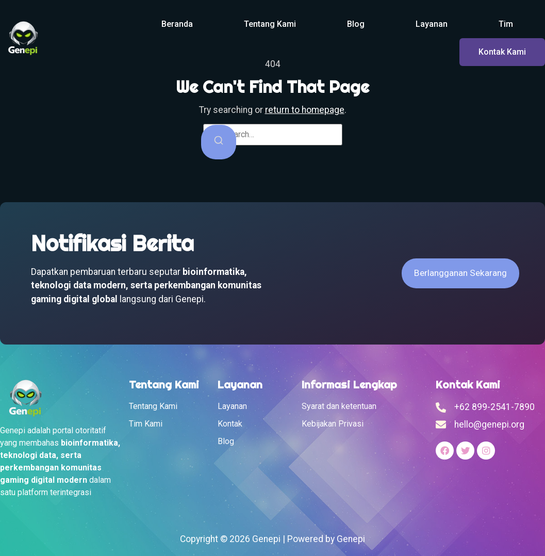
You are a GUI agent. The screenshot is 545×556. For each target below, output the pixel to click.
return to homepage (304, 110)
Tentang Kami (270, 24)
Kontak (230, 424)
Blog (356, 24)
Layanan (432, 24)
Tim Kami (145, 424)
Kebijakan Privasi (333, 424)
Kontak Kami (502, 52)
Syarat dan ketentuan (339, 406)
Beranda (177, 24)
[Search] (218, 142)
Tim (506, 24)
